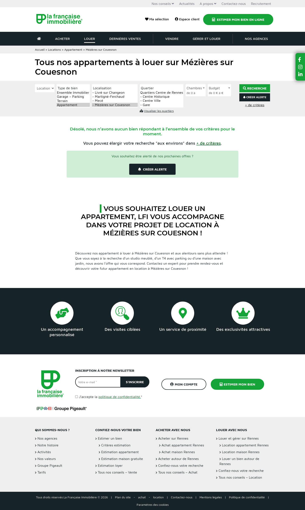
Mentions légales (211, 497)
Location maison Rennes (240, 452)
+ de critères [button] (254, 105)
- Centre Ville (161, 101)
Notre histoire (47, 445)
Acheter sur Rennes (173, 438)
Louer (89, 39)
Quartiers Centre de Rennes (161, 93)
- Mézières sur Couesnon (115, 105)
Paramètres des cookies (153, 504)
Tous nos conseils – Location (240, 477)
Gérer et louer (206, 39)
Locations (54, 49)
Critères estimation (115, 445)
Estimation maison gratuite (122, 459)
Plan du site (123, 497)
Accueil (39, 49)
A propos (206, 4)
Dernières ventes (125, 39)
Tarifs (41, 472)
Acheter (62, 39)
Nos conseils (161, 4)
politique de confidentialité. (119, 397)
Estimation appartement (120, 452)
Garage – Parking (73, 97)
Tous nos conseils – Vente (117, 472)
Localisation (102, 88)
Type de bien (68, 88)
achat (142, 497)
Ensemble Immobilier (73, 93)
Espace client (187, 19)
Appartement (73, 49)
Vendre (172, 39)
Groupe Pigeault (49, 465)
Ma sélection (157, 19)
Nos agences (256, 39)
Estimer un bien (110, 438)
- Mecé (115, 101)
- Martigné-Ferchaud (115, 97)
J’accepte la (110, 397)
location (158, 497)
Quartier (147, 88)
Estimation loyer (110, 465)
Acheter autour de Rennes (178, 459)
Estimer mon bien (237, 384)
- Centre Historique (161, 97)
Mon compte (183, 384)
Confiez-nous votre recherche (180, 465)
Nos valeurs (46, 459)
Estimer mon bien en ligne (238, 19)
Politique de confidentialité (247, 497)
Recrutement (261, 4)
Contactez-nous (234, 4)
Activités (44, 452)
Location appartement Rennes (245, 445)
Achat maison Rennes (178, 452)
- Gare (161, 105)
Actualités (186, 4)
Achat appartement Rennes (183, 445)
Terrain (73, 101)
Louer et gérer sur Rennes (239, 438)
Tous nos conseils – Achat (177, 472)
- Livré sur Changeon (115, 93)
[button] (208, 143)
